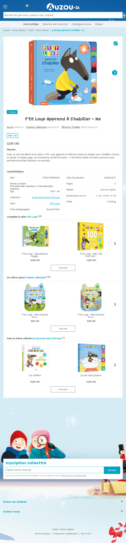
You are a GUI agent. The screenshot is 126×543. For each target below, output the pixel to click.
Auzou (10, 127)
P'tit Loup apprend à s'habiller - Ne (68, 30)
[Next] (115, 73)
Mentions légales (42, 533)
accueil (6, 30)
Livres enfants (19, 30)
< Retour (12, 112)
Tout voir (63, 267)
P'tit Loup (55, 203)
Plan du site (86, 533)
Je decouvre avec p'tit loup (46, 197)
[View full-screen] (116, 43)
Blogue (99, 24)
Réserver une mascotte (55, 24)
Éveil (31, 30)
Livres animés (42, 30)
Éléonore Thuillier (71, 127)
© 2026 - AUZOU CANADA (63, 529)
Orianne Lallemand (36, 127)
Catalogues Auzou (81, 24)
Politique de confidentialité (73, 475)
